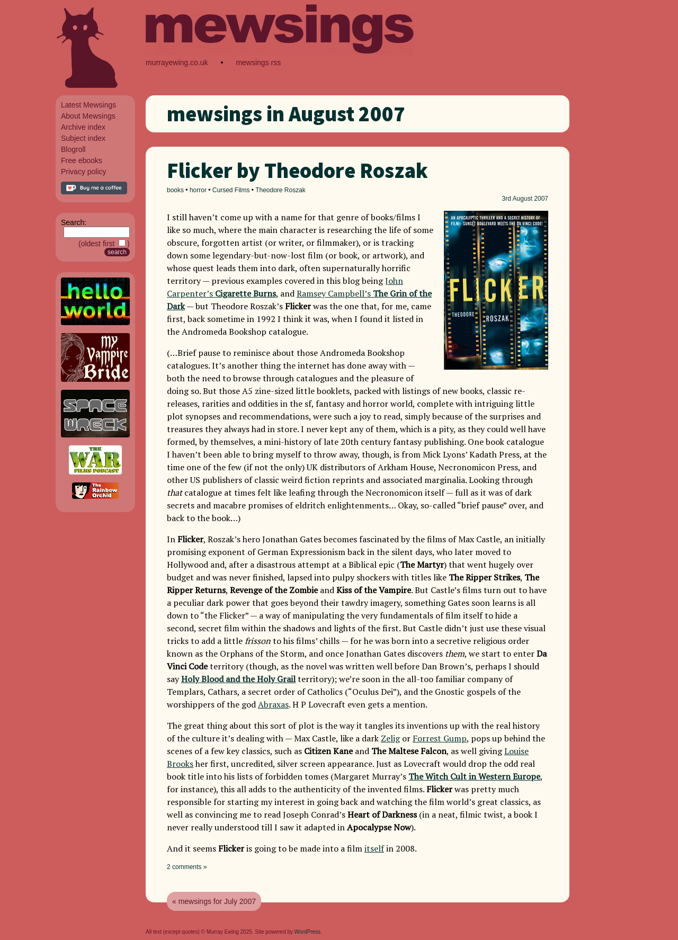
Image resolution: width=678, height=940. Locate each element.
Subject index (83, 138)
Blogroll (73, 149)
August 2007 (530, 198)
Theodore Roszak (280, 190)
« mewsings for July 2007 (214, 901)
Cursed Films (231, 190)
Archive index (83, 127)
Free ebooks (81, 160)
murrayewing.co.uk (177, 62)
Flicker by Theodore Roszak (297, 170)
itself (374, 848)
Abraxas (273, 704)
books (175, 190)
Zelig (390, 738)
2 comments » (187, 867)
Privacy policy (83, 171)
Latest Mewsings (88, 105)
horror (198, 190)
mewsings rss (258, 62)
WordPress (307, 932)
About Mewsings (88, 116)
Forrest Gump (440, 738)
